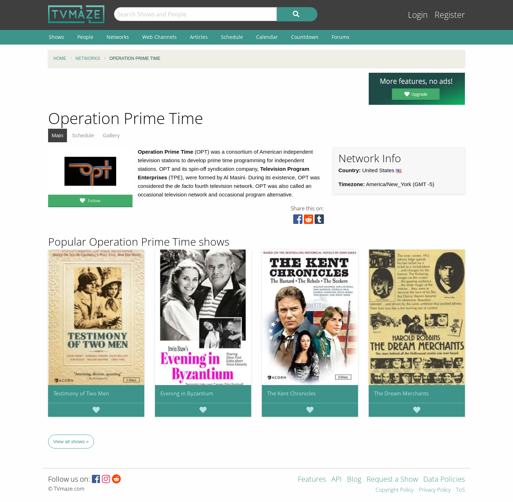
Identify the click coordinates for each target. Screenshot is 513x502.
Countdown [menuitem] (304, 37)
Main (57, 135)
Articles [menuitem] (199, 37)
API (336, 480)
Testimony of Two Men (81, 393)
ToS (460, 490)
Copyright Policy (394, 490)
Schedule (83, 135)
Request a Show (392, 480)
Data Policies (444, 480)
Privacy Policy (435, 490)
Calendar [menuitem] (267, 37)
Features (312, 480)
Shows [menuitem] (56, 37)
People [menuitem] (85, 37)
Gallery (111, 135)
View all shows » (71, 441)
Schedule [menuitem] (232, 37)
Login (418, 14)
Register (450, 14)
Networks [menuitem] (118, 37)
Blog (354, 480)
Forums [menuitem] (340, 37)
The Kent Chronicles (291, 393)
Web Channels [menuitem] (159, 37)
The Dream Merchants (401, 393)
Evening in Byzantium (186, 393)
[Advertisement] (203, 89)
